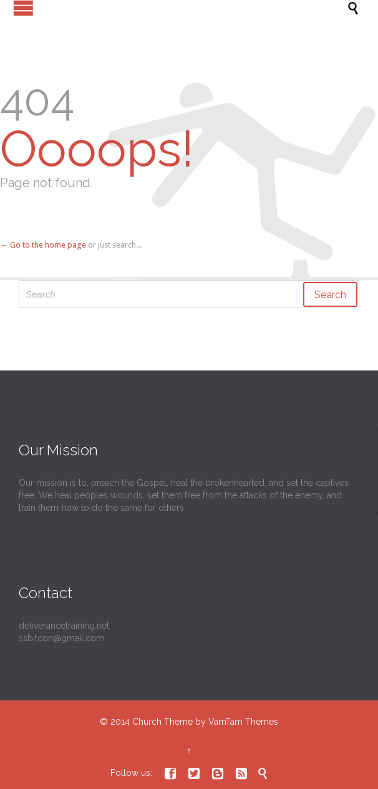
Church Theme (162, 722)
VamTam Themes (243, 722)
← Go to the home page (43, 244)
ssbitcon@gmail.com (61, 638)
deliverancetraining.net (64, 626)
